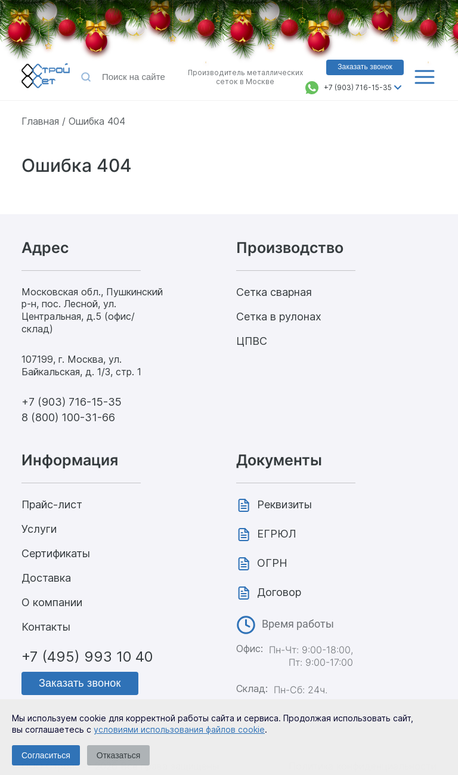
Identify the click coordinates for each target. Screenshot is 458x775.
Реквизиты (284, 504)
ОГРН (272, 563)
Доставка (46, 578)
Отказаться (119, 755)
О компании (51, 602)
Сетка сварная (274, 292)
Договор (279, 592)
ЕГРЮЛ (276, 533)
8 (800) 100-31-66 (68, 417)
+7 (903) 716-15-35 (358, 87)
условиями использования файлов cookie (179, 729)
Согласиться (45, 755)
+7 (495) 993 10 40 (87, 656)
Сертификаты (55, 553)
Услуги (39, 529)
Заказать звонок (80, 683)
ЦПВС (251, 341)
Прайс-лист (51, 504)
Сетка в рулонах (278, 316)
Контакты (45, 626)
